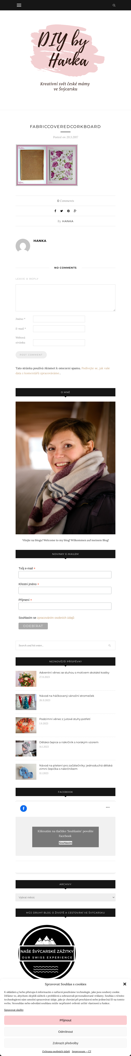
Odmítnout (65, 1031)
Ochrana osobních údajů (56, 1051)
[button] (125, 984)
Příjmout (65, 1020)
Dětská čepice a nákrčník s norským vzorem (69, 742)
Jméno (20, 319)
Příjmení (25, 600)
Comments (65, 201)
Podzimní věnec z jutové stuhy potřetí (64, 719)
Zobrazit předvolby (65, 1043)
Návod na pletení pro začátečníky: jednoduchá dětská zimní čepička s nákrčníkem (75, 767)
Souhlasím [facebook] (65, 842)
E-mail (21, 328)
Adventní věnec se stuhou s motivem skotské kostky (74, 672)
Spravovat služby (13, 1009)
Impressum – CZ (81, 1051)
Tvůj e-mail (27, 568)
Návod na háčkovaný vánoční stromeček (66, 695)
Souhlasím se (46, 617)
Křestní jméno (29, 584)
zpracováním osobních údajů (55, 617)
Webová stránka (20, 340)
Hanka (67, 221)
